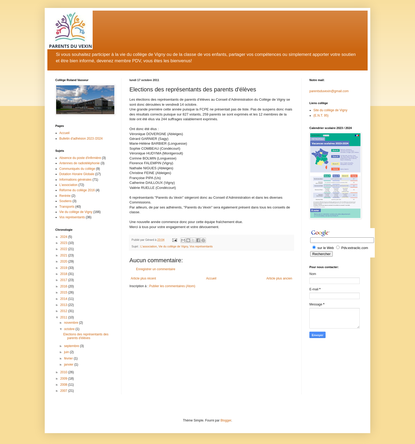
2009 (64, 378)
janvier (69, 364)
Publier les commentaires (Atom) (172, 286)
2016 (64, 286)
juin (67, 352)
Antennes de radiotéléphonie (79, 163)
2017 (64, 280)
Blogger (225, 420)
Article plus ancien (279, 278)
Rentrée (65, 196)
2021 (64, 255)
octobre (69, 329)
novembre (71, 323)
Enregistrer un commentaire (155, 269)
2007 (64, 391)
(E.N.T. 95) (320, 115)
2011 (64, 317)
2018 (64, 274)
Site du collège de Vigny (330, 110)
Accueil (211, 278)
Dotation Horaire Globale (76, 174)
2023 (64, 243)
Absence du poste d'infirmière (80, 158)
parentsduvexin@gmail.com (329, 91)
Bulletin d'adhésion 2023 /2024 (81, 138)
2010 (64, 372)
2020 (64, 261)
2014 (64, 299)
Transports (66, 206)
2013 (64, 305)
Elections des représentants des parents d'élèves (86, 336)
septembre (72, 346)
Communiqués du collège (77, 169)
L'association (149, 246)
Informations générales (75, 179)
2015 (64, 292)
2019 (64, 268)
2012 (64, 311)
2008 (64, 385)
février (69, 358)
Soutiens (65, 201)
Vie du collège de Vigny (173, 246)
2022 (64, 249)
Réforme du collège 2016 (77, 190)
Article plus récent (143, 278)
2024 (64, 237)
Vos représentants (201, 246)
